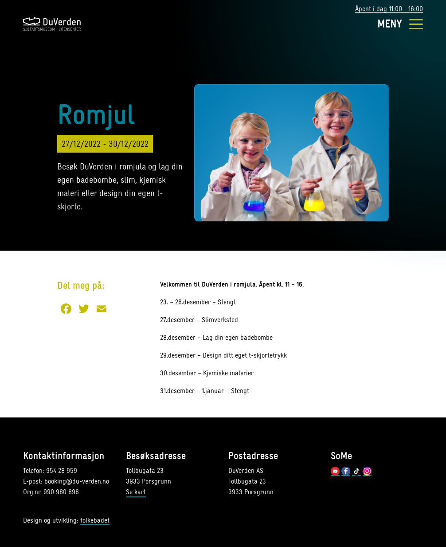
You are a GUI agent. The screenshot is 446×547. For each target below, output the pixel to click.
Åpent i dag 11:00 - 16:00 (389, 9)
